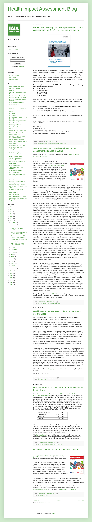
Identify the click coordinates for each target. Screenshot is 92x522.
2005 (11, 284)
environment (46, 444)
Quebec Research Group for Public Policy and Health (16, 155)
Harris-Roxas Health (14, 123)
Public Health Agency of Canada (17, 151)
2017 (11, 209)
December (14, 222)
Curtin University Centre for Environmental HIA (16, 103)
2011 (11, 271)
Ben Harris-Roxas (14, 75)
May (12, 259)
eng (48, 143)
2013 (11, 218)
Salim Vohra (12, 77)
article (39, 444)
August (13, 252)
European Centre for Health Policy (18, 108)
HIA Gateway (12, 115)
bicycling (40, 143)
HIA (41, 379)
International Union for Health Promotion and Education (17, 137)
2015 (11, 214)
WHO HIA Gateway (14, 194)
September (14, 249)
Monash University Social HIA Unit (18, 141)
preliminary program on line (52, 369)
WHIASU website (57, 294)
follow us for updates (65, 369)
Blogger (53, 513)
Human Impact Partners (15, 127)
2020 (11, 207)
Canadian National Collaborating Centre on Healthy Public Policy (17, 96)
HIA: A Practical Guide (57, 165)
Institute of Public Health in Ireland (18, 130)
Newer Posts (37, 500)
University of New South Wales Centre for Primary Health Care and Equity (17, 181)
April (12, 261)
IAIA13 (44, 379)
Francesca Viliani (13, 79)
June (12, 256)
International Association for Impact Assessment (16, 133)
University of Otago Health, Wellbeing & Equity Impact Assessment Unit (16, 191)
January (13, 268)
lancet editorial (41, 435)
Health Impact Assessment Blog (42, 9)
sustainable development (56, 444)
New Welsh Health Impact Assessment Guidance (56, 449)
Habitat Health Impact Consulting (17, 121)
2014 (11, 216)
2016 (11, 211)
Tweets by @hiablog (13, 49)
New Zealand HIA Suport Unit (17, 145)
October (13, 247)
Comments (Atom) (45, 503)
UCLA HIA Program (14, 172)
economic (44, 143)
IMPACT (11, 129)
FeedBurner (21, 66)
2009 (11, 275)
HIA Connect (12, 113)
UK (48, 303)
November (14, 225)
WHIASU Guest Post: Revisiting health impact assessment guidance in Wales (55, 149)
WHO (65, 143)
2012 (39, 303)
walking (61, 143)
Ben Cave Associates (14, 88)
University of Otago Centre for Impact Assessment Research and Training (18, 186)
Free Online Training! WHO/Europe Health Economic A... (17, 228)
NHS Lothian (12, 143)
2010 (11, 273)
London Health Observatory (16, 139)
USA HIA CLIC (13, 178)
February (13, 265)
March (13, 263)
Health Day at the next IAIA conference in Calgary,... (18, 236)
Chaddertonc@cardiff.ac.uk (68, 489)
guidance (45, 303)
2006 (11, 282)
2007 (11, 280)
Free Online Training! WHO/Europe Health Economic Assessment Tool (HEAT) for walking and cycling (58, 28)
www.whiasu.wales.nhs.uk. (42, 475)
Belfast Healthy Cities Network (17, 86)
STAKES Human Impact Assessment (15, 159)
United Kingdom (54, 303)
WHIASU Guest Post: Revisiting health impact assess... (19, 232)
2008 (11, 278)
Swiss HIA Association (15, 165)
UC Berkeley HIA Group (15, 170)
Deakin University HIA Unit (16, 106)
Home (59, 500)
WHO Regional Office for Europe (17, 196)
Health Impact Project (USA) (16, 125)
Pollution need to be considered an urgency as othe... (19, 240)
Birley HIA (11, 90)
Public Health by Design (15, 153)
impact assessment (54, 143)
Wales (59, 303)
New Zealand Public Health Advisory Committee (16, 148)
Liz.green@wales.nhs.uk (40, 489)
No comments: (49, 141)
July (12, 254)
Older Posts (81, 500)
